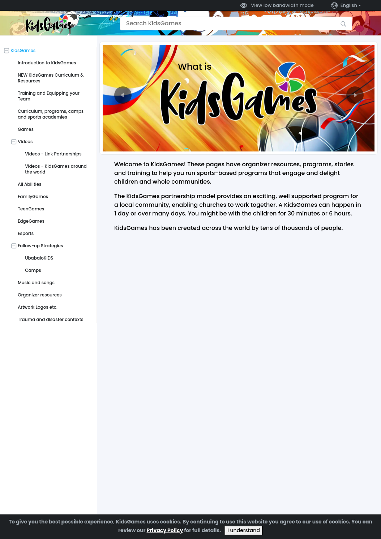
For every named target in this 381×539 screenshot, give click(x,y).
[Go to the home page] (48, 23)
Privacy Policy (165, 530)
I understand (243, 530)
